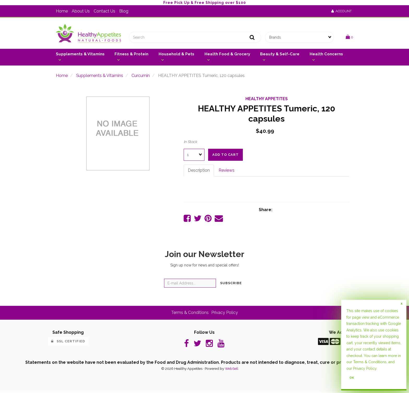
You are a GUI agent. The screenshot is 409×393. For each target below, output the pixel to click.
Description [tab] (199, 170)
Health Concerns (326, 54)
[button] (349, 37)
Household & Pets (176, 54)
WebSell (231, 369)
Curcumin (141, 75)
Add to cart (225, 155)
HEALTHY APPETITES (266, 99)
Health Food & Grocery (227, 54)
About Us (81, 11)
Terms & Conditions (190, 313)
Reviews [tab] (227, 170)
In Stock (190, 142)
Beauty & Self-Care (279, 54)
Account (341, 11)
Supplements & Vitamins (80, 54)
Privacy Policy (224, 313)
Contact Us (104, 11)
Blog (123, 11)
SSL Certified (68, 342)
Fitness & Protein (131, 54)
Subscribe (231, 283)
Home (62, 11)
